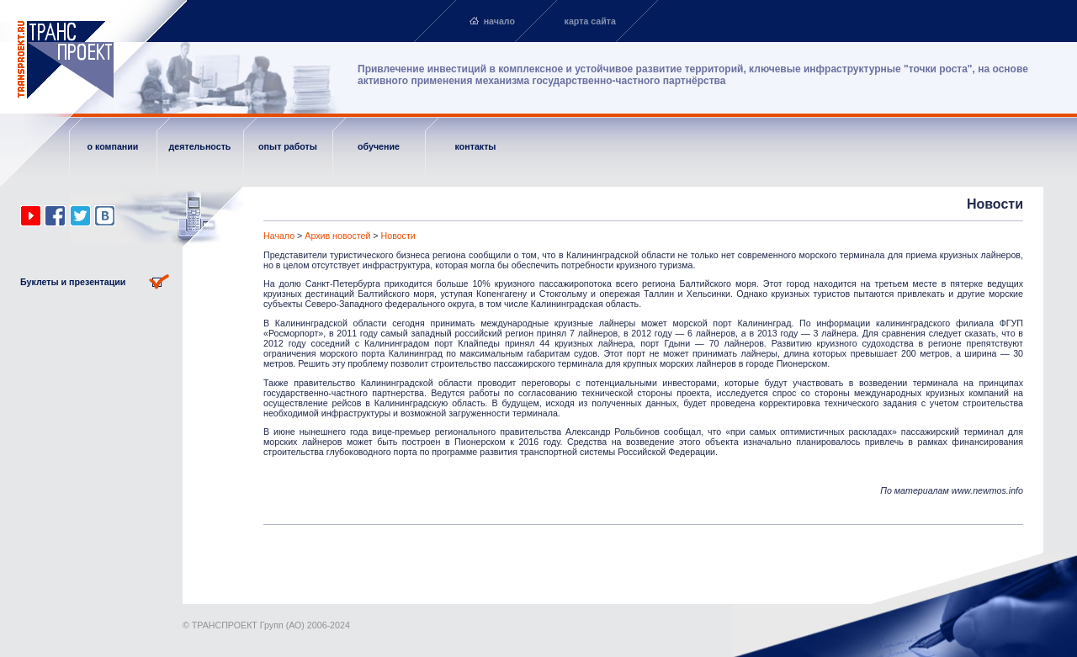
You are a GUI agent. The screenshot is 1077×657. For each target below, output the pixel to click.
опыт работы (287, 146)
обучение (379, 146)
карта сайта (590, 21)
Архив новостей (337, 235)
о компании (113, 146)
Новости (398, 235)
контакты (475, 146)
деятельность (200, 146)
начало (499, 21)
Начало (278, 235)
